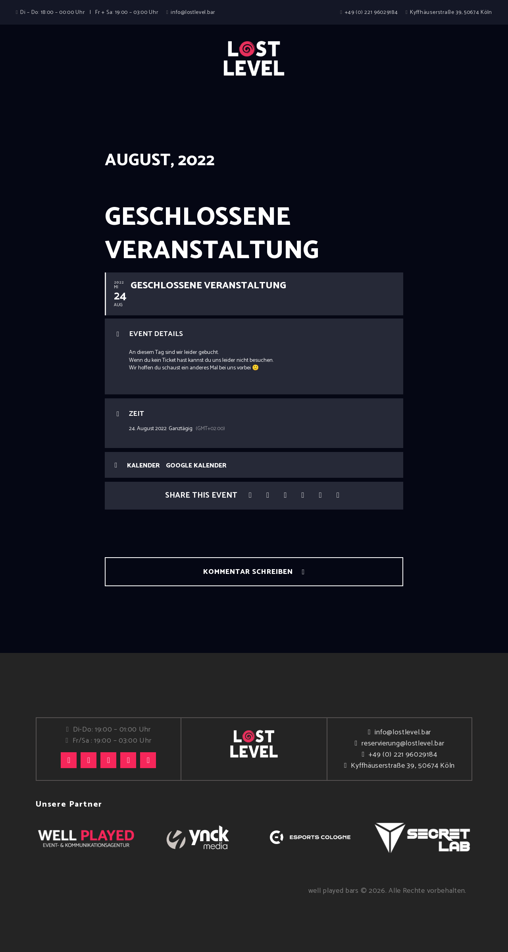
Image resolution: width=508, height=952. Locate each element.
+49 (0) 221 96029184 (403, 755)
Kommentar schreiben (249, 572)
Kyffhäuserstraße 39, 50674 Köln (403, 766)
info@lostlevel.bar (403, 732)
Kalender (143, 466)
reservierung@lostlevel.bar (403, 743)
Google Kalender (196, 466)
